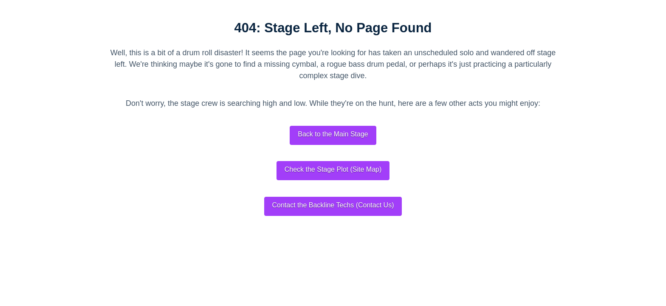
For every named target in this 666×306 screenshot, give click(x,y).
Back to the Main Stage (333, 134)
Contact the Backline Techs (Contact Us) (333, 205)
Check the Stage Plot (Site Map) (333, 169)
